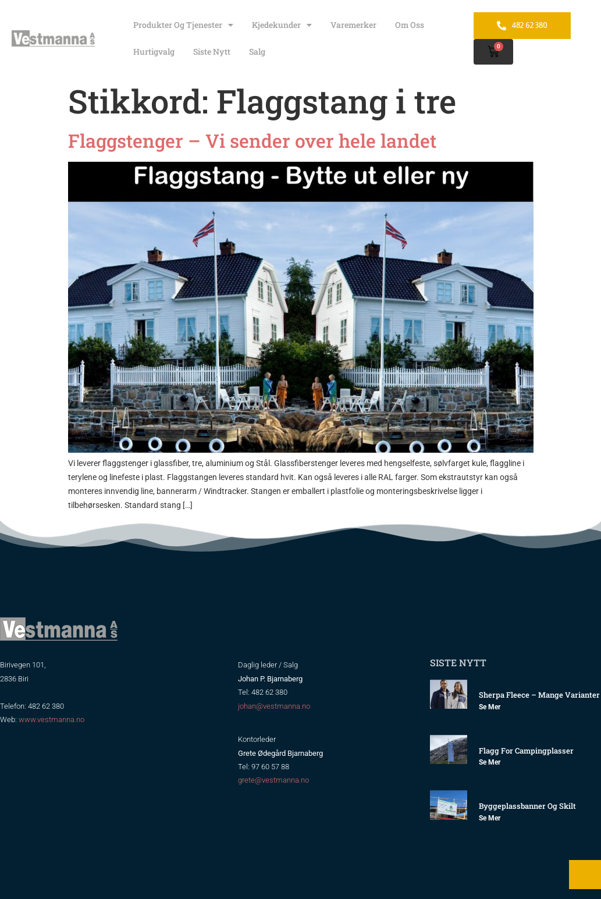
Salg (257, 51)
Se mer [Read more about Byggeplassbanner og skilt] (489, 818)
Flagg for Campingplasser (526, 750)
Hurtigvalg (154, 51)
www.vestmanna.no (51, 719)
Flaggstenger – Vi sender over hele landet (252, 140)
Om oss (409, 24)
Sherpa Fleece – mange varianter (539, 695)
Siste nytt (211, 51)
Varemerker (353, 24)
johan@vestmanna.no (274, 706)
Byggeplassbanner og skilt (527, 806)
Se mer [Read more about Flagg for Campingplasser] (489, 762)
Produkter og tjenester (183, 25)
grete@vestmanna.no (273, 780)
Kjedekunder (282, 25)
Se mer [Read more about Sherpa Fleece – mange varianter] (489, 707)
